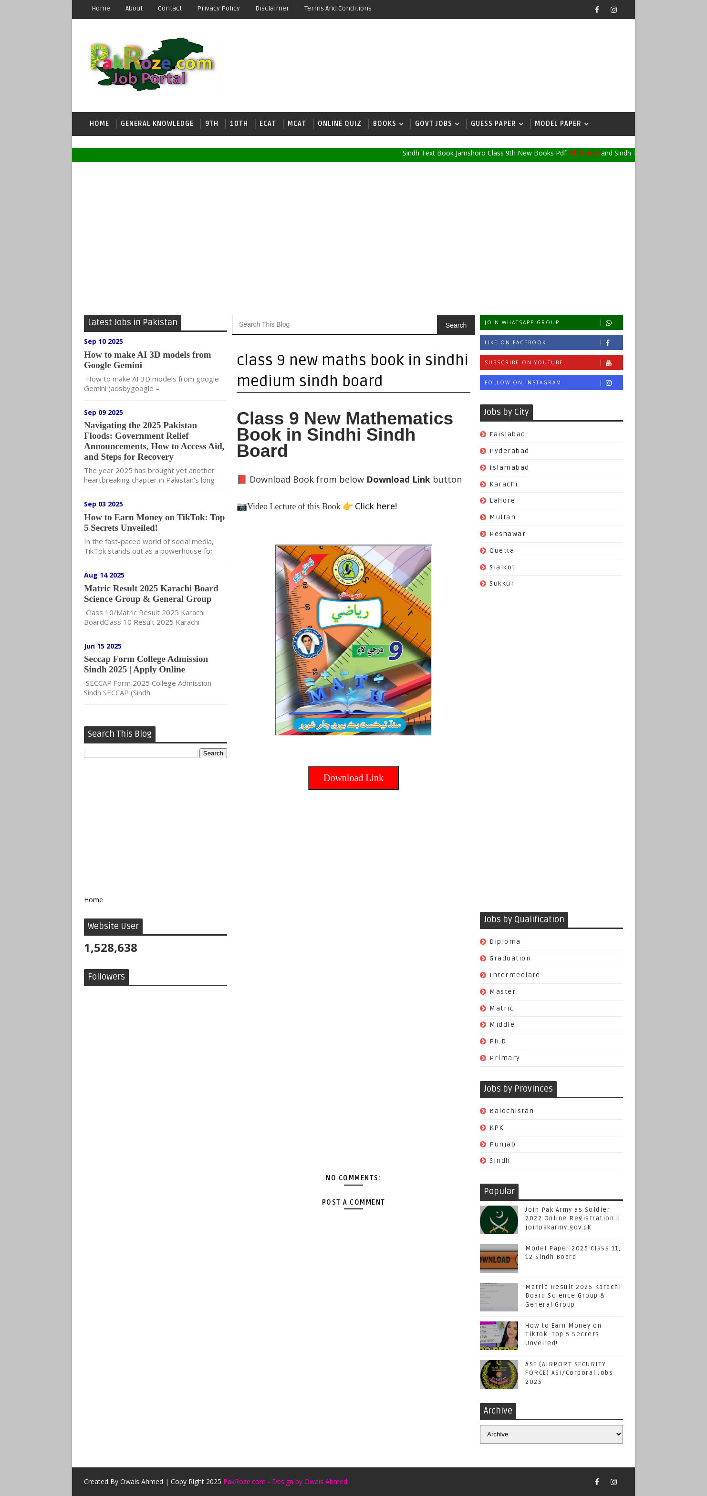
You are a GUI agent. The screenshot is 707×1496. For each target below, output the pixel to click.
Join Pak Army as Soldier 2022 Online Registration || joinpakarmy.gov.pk (573, 1218)
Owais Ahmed (141, 1481)
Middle (502, 1025)
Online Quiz (340, 124)
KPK (496, 1128)
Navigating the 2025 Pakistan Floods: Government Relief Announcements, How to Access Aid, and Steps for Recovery (154, 441)
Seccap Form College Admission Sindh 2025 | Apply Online (146, 664)
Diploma (505, 942)
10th (239, 124)
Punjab (502, 1144)
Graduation (510, 958)
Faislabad (507, 434)
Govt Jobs (433, 124)
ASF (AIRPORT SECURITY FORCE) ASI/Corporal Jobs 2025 (569, 1373)
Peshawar (507, 534)
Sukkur (501, 583)
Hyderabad (509, 451)
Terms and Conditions (338, 8)
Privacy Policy (218, 8)
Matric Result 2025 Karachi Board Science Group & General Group (151, 593)
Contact (170, 8)
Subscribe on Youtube (554, 362)
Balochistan (511, 1111)
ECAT (268, 124)
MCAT (297, 124)
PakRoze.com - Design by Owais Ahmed (285, 1481)
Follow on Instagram (554, 382)
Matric (501, 1008)
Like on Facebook (554, 342)
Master (502, 992)
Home (101, 8)
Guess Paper (493, 124)
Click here (591, 152)
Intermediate (514, 975)
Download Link (353, 778)
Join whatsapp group (554, 322)
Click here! (376, 506)
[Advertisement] (353, 238)
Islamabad (509, 468)
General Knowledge (157, 124)
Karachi (503, 484)
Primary (504, 1058)
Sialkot (502, 567)
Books (384, 124)
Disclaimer (272, 8)
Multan (502, 517)
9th (211, 124)
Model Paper (558, 124)
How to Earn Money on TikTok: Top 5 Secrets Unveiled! (154, 522)
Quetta (501, 551)
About (134, 8)
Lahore (502, 500)
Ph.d (497, 1041)
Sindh (499, 1160)
